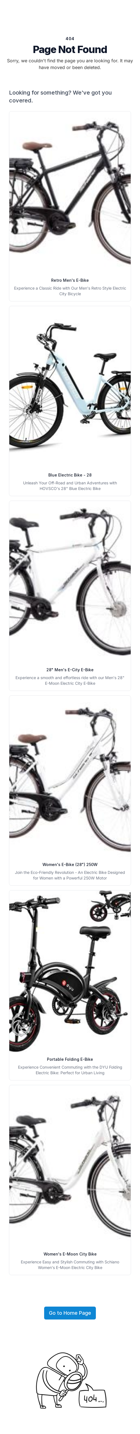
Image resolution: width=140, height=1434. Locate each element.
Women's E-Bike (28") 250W (70, 864)
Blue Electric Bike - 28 (70, 475)
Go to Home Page (70, 1313)
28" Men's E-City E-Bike (70, 669)
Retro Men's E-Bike (70, 280)
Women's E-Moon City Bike (70, 1254)
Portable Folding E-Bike (70, 1059)
